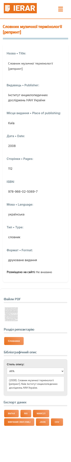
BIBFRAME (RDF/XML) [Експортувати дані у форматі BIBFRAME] (19, 422)
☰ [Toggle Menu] (60, 9)
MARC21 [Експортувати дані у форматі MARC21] (41, 413)
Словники (14, 340)
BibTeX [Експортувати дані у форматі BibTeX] (11, 413)
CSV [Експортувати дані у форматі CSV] (57, 422)
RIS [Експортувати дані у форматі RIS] (26, 413)
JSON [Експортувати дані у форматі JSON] (43, 422)
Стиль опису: (15, 364)
